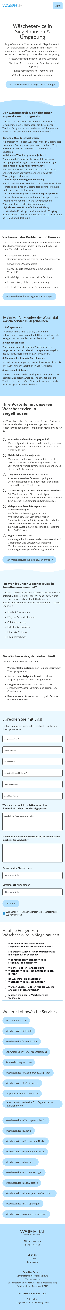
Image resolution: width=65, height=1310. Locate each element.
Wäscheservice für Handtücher (22, 1041)
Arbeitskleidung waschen (19, 1062)
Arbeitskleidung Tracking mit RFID (32, 1286)
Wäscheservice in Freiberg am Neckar (25, 1151)
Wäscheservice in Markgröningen (23, 1203)
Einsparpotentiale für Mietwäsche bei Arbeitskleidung (32, 1282)
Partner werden (32, 1244)
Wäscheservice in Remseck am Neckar (25, 1141)
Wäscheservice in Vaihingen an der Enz (26, 1120)
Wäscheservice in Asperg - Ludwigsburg (26, 1214)
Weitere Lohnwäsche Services (29, 1011)
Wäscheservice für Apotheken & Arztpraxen (28, 1072)
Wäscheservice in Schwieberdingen (24, 1172)
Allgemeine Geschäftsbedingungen (32, 1302)
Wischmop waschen (16, 1020)
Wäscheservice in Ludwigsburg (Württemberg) (29, 1193)
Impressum (32, 1262)
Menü (58, 5)
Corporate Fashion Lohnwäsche (22, 1093)
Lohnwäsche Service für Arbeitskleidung (26, 1051)
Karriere (32, 1258)
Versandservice (32, 1279)
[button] (32, 945)
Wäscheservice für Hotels (19, 1030)
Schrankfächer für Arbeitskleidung (32, 1275)
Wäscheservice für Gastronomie (22, 1083)
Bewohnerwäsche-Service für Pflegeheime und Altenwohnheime (30, 1104)
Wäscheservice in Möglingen (20, 1161)
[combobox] (32, 772)
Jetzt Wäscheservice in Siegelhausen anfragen (32, 84)
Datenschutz (32, 1299)
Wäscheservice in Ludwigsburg (22, 1182)
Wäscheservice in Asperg (19, 1130)
